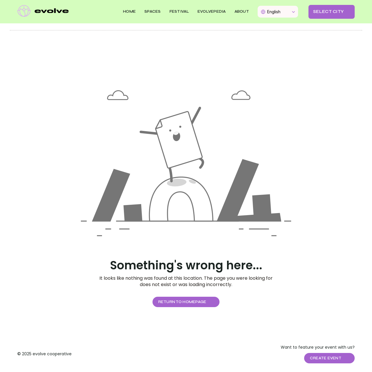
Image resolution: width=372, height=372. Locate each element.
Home (129, 11)
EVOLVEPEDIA (212, 11)
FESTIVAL (179, 11)
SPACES (152, 11)
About (242, 11)
